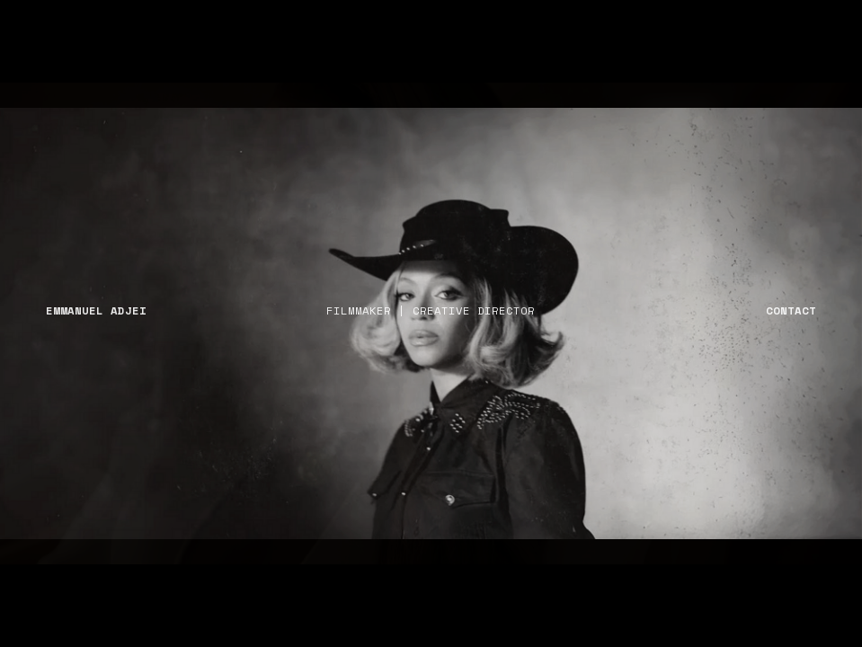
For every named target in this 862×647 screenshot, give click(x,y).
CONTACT (791, 310)
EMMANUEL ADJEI (96, 310)
